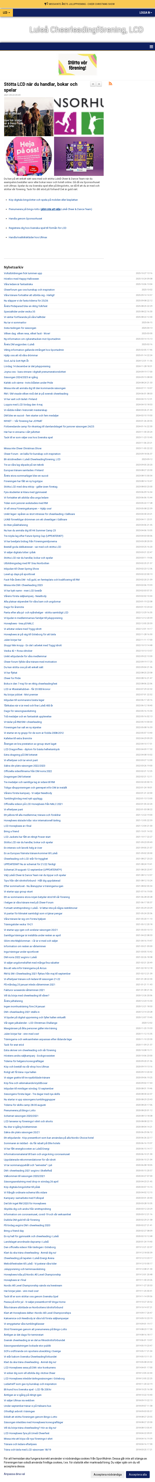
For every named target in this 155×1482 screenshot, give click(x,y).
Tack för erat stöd (14, 1044)
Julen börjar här (12, 639)
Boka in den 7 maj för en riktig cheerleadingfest (30, 683)
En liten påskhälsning (16, 525)
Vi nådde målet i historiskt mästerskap (25, 410)
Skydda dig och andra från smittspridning (27, 1208)
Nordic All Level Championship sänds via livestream (33, 1285)
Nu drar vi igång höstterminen (20, 1126)
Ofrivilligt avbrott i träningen (19, 1411)
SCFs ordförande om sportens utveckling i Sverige (32, 1351)
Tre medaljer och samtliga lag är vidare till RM (29, 782)
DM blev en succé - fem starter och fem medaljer (31, 415)
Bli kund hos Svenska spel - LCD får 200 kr (27, 1389)
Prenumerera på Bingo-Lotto (20, 1110)
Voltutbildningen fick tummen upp (23, 273)
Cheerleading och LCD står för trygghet (26, 858)
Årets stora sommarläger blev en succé (26, 475)
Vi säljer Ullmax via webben (19, 1400)
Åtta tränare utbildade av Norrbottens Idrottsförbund (33, 1307)
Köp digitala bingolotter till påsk (22, 1187)
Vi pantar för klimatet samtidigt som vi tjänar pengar (33, 913)
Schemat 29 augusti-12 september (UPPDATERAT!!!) (33, 869)
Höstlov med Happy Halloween (21, 278)
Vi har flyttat (10, 672)
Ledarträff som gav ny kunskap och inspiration (30, 1384)
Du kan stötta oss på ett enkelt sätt (23, 667)
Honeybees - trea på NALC (19, 623)
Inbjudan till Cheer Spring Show (21, 568)
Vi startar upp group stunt (18, 891)
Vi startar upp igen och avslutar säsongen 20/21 (31, 929)
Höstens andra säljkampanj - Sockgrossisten (29, 1055)
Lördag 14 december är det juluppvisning (27, 366)
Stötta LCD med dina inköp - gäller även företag (30, 486)
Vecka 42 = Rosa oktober (18, 650)
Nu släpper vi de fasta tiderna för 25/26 (26, 300)
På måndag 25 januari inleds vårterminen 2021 (29, 984)
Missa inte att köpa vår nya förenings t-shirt (28, 1438)
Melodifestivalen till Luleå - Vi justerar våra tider (30, 1263)
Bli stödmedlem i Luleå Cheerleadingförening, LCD (32, 459)
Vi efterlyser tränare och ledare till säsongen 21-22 (32, 979)
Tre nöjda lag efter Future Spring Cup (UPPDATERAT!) (33, 535)
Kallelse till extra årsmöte (18, 738)
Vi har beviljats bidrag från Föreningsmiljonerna (30, 541)
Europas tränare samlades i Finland (24, 470)
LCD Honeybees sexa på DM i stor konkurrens (30, 1367)
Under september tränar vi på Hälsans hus (27, 1405)
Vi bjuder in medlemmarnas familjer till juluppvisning (33, 618)
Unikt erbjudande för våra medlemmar (25, 656)
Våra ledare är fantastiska (18, 284)
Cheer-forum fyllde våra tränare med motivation (30, 661)
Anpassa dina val (14, 1474)
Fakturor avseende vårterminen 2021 (24, 990)
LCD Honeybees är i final (17, 825)
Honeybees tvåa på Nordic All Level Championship (32, 1274)
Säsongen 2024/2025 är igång (21, 377)
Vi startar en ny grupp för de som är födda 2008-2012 (34, 732)
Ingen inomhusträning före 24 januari (24, 1006)
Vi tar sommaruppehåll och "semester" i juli (28, 1165)
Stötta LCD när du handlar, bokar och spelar (28, 557)
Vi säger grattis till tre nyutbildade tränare (27, 1077)
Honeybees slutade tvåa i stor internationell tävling (32, 820)
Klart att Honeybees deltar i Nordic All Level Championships (37, 1312)
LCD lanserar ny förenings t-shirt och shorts (28, 1121)
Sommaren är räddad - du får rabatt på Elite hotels (32, 1143)
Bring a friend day (14, 1230)
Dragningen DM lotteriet (17, 776)
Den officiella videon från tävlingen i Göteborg (30, 1247)
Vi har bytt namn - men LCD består (23, 590)
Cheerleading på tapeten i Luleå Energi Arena (29, 1258)
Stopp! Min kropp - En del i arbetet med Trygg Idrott (33, 645)
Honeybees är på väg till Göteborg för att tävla (30, 634)
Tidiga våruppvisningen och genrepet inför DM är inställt (35, 787)
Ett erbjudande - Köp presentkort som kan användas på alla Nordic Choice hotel (49, 1137)
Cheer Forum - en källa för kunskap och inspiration (32, 453)
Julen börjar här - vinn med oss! (21, 1033)
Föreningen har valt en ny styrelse (22, 727)
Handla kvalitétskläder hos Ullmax (28, 237)
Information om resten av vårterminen (25, 946)
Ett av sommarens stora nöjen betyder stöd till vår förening (37, 897)
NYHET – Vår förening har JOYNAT (23, 421)
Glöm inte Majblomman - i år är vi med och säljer (31, 940)
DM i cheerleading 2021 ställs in (22, 1011)
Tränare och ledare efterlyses (20, 1444)
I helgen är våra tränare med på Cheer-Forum (28, 902)
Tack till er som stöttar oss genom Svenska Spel (31, 1296)
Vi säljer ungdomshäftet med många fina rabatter (31, 962)
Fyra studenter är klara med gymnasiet (25, 492)
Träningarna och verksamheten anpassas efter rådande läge (38, 1039)
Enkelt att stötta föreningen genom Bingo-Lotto (30, 1416)
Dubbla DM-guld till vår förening (22, 1219)
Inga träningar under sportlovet (21, 951)
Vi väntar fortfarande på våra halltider (24, 317)
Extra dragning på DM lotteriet (20, 754)
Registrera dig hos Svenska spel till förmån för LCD (37, 227)
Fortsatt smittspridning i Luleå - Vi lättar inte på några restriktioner (40, 908)
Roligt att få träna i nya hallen (20, 1072)
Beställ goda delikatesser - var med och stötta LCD (32, 546)
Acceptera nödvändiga (108, 1474)
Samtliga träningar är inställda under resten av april (32, 935)
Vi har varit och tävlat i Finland (20, 399)
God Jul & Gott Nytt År (16, 360)
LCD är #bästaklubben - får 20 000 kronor (27, 689)
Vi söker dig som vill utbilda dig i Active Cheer (29, 1373)
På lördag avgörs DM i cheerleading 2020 (27, 1225)
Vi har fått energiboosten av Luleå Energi (26, 1148)
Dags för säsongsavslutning (20, 711)
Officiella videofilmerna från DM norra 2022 (28, 771)
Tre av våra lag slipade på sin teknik (24, 464)
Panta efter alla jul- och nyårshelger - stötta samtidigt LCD (36, 612)
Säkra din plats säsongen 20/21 (22, 1132)
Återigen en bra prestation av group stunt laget (30, 743)
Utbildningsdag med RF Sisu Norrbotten (26, 563)
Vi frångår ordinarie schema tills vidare (25, 1192)
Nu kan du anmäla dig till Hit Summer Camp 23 (30, 530)
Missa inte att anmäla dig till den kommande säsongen (35, 388)
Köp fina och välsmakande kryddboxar (25, 1083)
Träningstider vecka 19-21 (18, 924)
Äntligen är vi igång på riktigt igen (23, 1394)
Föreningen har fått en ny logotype (23, 481)
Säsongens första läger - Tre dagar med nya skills (32, 1094)
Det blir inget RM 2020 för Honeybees (25, 1203)
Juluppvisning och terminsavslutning (24, 1269)
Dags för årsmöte (14, 607)
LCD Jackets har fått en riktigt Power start (27, 836)
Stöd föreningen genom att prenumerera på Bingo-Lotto (35, 1329)
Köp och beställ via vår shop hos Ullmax (26, 1066)
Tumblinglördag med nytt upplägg (23, 798)
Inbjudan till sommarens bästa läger (24, 700)
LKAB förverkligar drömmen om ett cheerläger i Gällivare (35, 519)
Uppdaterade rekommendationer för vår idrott (30, 1159)
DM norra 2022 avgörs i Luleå (20, 957)
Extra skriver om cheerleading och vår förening (30, 1050)
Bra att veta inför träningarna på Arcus (25, 968)
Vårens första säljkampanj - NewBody (25, 596)
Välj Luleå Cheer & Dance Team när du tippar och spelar (35, 875)
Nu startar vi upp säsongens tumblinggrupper (29, 1099)
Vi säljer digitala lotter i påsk (20, 552)
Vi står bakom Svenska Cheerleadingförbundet (30, 1356)
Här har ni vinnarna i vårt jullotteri (22, 431)
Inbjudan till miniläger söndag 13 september (28, 1088)
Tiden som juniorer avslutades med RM (26, 503)
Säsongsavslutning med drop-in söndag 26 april (31, 1181)
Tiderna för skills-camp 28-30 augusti (25, 1104)
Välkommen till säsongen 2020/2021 (24, 1176)
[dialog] (77, 1466)
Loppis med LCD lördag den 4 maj (23, 404)
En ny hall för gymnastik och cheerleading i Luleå (31, 1236)
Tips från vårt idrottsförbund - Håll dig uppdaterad (32, 880)
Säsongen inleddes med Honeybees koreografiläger (33, 1422)
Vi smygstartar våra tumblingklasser (24, 1323)
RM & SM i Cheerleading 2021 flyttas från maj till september (37, 973)
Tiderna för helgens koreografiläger (24, 1061)
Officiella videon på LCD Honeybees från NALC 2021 (33, 804)
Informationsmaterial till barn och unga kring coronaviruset (37, 1154)
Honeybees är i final (15, 1280)
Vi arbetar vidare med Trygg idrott (23, 628)
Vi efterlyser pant (13, 809)
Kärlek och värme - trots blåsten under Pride (28, 382)
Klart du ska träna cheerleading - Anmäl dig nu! (30, 1252)
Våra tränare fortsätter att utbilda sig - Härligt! (29, 295)
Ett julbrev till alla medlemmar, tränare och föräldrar (32, 814)
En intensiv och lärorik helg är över (23, 847)
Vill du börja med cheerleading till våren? (26, 995)
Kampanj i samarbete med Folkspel (24, 1198)
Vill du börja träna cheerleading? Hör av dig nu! (30, 1427)
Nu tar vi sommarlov (15, 322)
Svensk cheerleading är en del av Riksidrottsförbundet (34, 1340)
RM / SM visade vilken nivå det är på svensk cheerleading (36, 393)
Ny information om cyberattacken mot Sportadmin (32, 338)
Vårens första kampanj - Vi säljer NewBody (28, 793)
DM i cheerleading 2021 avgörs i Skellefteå (28, 1170)
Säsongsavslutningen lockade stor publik (27, 1345)
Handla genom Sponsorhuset (25, 218)
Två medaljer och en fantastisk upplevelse (27, 716)
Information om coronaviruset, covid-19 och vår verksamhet (37, 1214)
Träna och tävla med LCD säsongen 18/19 (27, 1449)
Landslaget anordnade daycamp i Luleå (26, 1241)
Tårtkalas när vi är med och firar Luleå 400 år (28, 705)
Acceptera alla (138, 1474)
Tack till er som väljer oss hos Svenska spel (28, 437)
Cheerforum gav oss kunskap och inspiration (29, 289)
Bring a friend (11, 831)
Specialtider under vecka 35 (19, 311)
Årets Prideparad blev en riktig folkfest (25, 306)
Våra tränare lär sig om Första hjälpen (25, 918)
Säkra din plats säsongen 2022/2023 (24, 765)
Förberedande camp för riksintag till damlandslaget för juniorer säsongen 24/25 (49, 426)
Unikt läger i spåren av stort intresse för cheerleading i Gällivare (39, 514)
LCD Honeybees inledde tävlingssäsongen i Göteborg (34, 1378)
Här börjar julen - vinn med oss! (21, 1291)
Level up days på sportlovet (19, 574)
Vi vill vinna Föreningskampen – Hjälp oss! (28, 508)
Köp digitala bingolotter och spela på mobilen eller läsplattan (43, 199)
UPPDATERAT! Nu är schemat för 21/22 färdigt (30, 864)
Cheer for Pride (12, 678)
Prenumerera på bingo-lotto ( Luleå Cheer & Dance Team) (50, 209)
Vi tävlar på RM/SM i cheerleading (23, 721)
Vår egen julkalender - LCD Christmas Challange (30, 1022)
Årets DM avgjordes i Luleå (19, 344)
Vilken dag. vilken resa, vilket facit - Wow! (27, 333)
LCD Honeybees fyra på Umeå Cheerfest (26, 1433)
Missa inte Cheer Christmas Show (23, 448)
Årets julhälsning (13, 1001)
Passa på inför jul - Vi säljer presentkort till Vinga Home (34, 1301)
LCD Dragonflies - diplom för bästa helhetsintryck (32, 749)
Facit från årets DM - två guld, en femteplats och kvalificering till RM (42, 579)
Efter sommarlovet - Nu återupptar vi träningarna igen (33, 886)
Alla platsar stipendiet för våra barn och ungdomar (32, 601)
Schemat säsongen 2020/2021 (21, 1115)
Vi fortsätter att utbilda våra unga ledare (26, 497)
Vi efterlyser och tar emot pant (21, 760)
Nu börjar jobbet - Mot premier (21, 694)
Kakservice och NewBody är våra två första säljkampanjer (36, 1318)
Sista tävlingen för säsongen (20, 328)
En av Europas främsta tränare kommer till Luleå (30, 853)
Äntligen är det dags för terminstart (24, 1334)
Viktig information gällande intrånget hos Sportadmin (34, 349)
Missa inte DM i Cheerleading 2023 (23, 585)
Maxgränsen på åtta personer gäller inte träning (30, 1028)
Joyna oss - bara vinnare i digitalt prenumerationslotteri (35, 371)
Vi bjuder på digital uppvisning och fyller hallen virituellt (35, 1017)
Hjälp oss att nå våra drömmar (21, 355)
